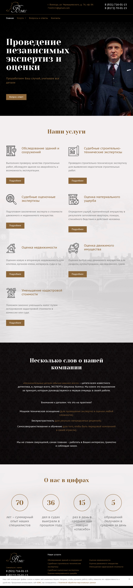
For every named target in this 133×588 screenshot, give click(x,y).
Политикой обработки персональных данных (77, 582)
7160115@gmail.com (59, 8)
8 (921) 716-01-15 (116, 4)
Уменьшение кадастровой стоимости (106, 567)
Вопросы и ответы (38, 18)
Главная (10, 18)
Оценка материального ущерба (62, 573)
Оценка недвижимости (99, 560)
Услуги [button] (20, 18)
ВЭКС (39, 582)
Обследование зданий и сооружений (65, 560)
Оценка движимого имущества (103, 563)
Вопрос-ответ (16, 97)
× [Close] (129, 579)
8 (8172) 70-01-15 (116, 8)
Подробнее (15, 180)
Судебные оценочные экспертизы (63, 570)
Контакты (55, 18)
